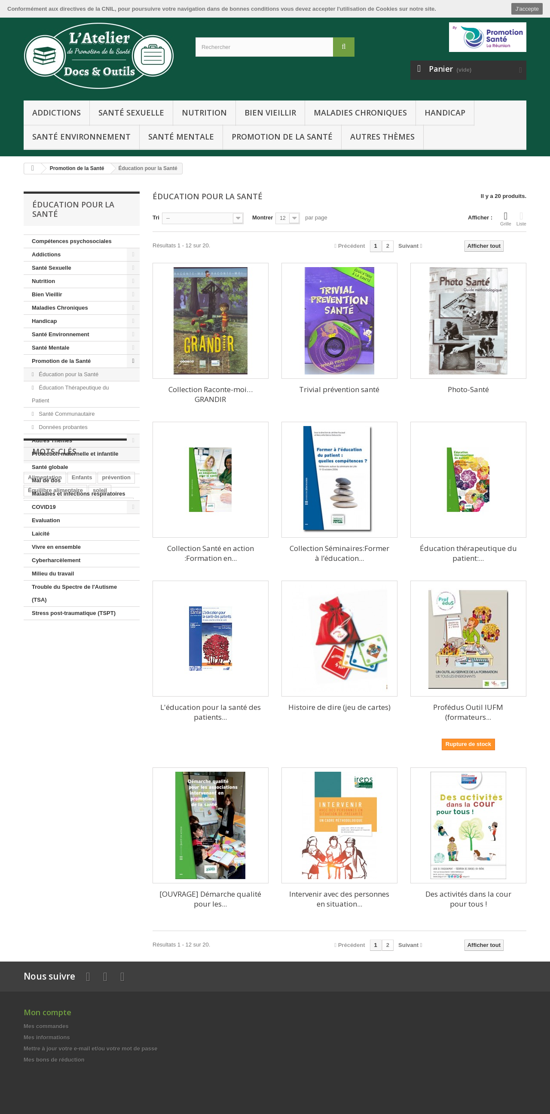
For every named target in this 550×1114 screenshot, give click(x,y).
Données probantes (62, 427)
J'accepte (527, 9)
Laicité (40, 533)
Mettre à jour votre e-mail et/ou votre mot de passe (90, 1048)
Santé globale (50, 467)
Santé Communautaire (66, 414)
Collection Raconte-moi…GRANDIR (210, 394)
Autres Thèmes (382, 136)
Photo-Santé (468, 389)
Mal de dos (46, 480)
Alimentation (45, 672)
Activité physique (106, 697)
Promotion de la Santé (282, 136)
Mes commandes (46, 1026)
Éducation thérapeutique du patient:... (468, 553)
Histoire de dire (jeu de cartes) (339, 707)
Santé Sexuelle (131, 112)
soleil (100, 685)
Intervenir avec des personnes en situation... (339, 899)
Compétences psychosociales (72, 241)
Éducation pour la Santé (67, 374)
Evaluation (46, 520)
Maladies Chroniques (360, 112)
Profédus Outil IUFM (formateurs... (468, 712)
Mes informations (47, 1037)
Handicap (445, 112)
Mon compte (47, 1012)
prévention (116, 672)
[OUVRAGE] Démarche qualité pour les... (210, 899)
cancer (37, 697)
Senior (64, 697)
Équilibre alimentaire (55, 685)
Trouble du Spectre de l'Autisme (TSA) (74, 593)
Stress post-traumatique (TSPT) (74, 613)
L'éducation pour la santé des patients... (210, 712)
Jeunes (64, 710)
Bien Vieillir (270, 112)
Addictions (56, 112)
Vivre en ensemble (56, 547)
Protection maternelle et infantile (75, 453)
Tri (156, 217)
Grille (505, 218)
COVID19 (44, 507)
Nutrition (204, 112)
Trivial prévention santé (339, 389)
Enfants (82, 672)
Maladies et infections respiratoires (78, 493)
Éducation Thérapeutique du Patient (70, 394)
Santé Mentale (181, 136)
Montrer (262, 217)
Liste (521, 218)
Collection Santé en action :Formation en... (210, 553)
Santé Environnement (81, 136)
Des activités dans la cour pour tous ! (468, 899)
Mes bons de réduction (54, 1059)
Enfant (36, 710)
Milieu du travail (53, 573)
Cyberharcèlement (56, 560)
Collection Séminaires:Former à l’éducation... (339, 553)
